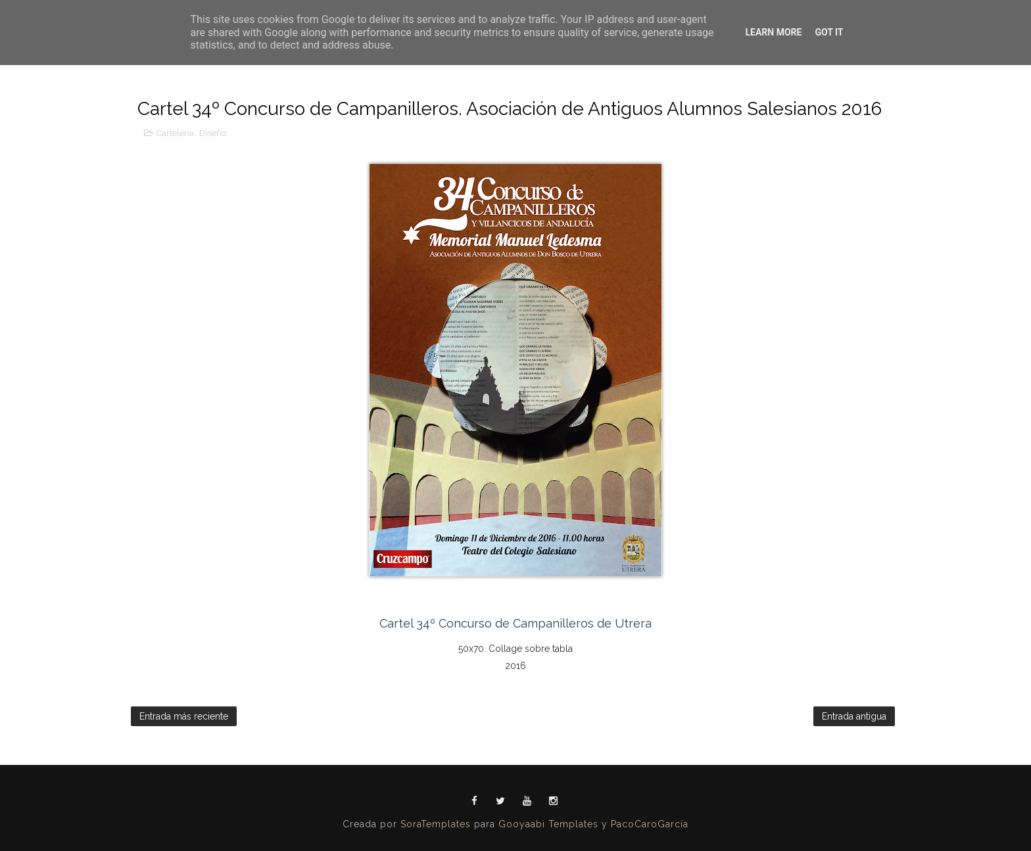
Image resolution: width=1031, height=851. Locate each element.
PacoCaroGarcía (649, 824)
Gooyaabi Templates (548, 824)
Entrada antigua (854, 716)
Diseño (212, 133)
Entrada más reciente (183, 716)
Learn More (773, 32)
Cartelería (175, 133)
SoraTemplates (435, 824)
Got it (829, 32)
